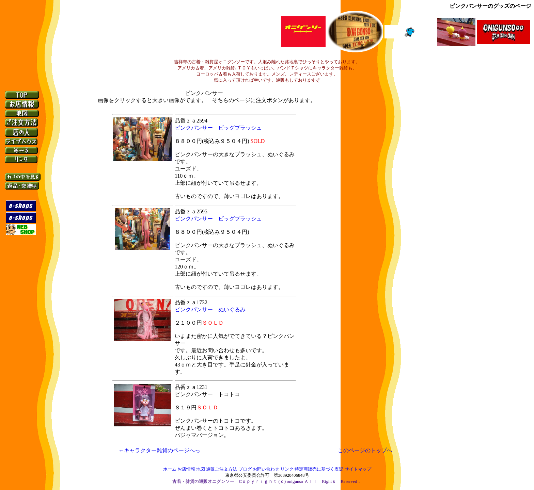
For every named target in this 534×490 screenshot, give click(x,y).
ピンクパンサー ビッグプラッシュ (218, 128)
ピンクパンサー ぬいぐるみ (210, 309)
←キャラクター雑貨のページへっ (170, 450)
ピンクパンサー (204, 93)
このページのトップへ (365, 450)
